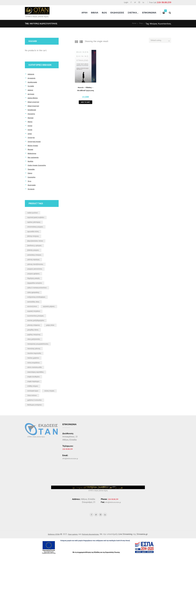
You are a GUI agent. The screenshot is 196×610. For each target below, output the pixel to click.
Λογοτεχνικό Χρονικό (36, 141)
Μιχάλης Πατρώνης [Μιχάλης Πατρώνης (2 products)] (36, 366)
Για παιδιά (32, 86)
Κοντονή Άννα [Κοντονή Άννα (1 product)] (33, 322)
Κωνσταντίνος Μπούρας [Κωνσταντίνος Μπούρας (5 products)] (38, 338)
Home (132, 23)
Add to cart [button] (85, 103)
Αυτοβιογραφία (34, 82)
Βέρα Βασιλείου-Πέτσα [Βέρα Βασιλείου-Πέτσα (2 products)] (37, 246)
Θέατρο (31, 121)
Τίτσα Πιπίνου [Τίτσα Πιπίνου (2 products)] (33, 445)
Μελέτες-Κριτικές (35, 145)
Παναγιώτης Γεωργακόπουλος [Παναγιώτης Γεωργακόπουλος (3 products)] (35, 378)
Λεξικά (30, 133)
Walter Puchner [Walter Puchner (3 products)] (34, 213)
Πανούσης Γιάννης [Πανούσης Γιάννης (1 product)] (36, 385)
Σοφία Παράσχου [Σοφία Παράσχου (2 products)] (35, 423)
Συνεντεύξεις (33, 177)
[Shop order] (155, 41)
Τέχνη (30, 181)
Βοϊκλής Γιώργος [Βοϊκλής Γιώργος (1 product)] (35, 256)
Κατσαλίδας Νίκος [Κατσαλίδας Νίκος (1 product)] (35, 316)
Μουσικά (31, 149)
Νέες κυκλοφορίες (35, 157)
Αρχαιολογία (33, 78)
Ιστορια (31, 125)
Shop (140, 23)
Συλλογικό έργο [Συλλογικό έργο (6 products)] (34, 434)
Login (126, 2)
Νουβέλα (31, 161)
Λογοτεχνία (32, 137)
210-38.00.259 (164, 2)
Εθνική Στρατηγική (35, 106)
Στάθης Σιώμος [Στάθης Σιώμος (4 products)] (34, 429)
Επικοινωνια (149, 12)
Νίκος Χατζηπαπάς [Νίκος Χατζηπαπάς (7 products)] (35, 371)
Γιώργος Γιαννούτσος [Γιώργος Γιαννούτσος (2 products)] (37, 278)
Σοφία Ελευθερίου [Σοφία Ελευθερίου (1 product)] (35, 418)
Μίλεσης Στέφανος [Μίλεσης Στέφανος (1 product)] (35, 349)
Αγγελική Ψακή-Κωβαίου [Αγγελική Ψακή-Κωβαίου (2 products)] (38, 218)
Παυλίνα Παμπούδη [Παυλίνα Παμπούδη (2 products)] (36, 390)
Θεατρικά (31, 117)
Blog (104, 12)
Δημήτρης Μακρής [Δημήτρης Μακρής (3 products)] (35, 289)
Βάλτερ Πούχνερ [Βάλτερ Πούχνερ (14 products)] (35, 240)
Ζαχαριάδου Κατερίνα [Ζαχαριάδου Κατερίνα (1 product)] (37, 295)
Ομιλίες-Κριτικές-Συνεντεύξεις (40, 165)
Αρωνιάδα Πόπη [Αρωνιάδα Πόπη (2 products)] (34, 235)
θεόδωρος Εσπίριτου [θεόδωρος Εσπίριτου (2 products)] (37, 456)
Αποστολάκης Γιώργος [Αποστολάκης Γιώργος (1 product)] (37, 229)
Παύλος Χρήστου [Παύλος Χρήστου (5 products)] (35, 396)
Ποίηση (31, 173)
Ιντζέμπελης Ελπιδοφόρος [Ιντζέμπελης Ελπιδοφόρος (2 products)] (39, 311)
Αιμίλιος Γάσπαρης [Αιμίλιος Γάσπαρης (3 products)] (36, 224)
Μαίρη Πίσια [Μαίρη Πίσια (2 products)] (32, 355)
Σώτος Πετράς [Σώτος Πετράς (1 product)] (34, 440)
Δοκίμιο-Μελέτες (34, 98)
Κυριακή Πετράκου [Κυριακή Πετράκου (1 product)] (35, 333)
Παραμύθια (32, 169)
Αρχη (84, 12)
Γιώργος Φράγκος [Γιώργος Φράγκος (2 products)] (35, 284)
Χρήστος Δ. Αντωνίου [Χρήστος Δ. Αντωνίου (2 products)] (36, 450)
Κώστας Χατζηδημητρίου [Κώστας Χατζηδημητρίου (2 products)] (38, 344)
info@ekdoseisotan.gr (72, 510)
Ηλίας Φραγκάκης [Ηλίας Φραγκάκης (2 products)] (35, 306)
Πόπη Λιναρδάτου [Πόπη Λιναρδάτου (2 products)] (35, 401)
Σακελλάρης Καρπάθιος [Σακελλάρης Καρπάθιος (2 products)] (38, 412)
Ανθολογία (32, 74)
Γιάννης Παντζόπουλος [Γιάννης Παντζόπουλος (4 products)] (38, 273)
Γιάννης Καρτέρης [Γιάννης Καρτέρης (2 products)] (35, 267)
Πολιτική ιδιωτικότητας (94, 588)
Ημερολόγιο (32, 113)
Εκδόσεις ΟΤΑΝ (49, 588)
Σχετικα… (133, 12)
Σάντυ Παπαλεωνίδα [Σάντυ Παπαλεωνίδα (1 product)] (36, 407)
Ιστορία (31, 129)
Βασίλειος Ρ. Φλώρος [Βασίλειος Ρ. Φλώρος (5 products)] (36, 251)
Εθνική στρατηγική (35, 102)
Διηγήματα (32, 94)
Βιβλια (94, 12)
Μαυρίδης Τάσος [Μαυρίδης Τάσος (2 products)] (34, 360)
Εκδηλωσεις (117, 12)
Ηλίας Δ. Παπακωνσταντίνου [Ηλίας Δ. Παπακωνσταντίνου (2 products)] (40, 300)
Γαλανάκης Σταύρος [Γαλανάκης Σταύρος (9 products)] (36, 262)
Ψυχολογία (32, 189)
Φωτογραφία (33, 185)
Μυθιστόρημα (33, 153)
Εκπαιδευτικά (33, 109)
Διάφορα (31, 90)
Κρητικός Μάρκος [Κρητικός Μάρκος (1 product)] (35, 327)
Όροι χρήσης (72, 588)
